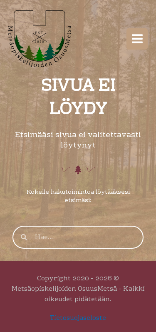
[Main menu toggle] (137, 39)
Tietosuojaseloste (78, 318)
